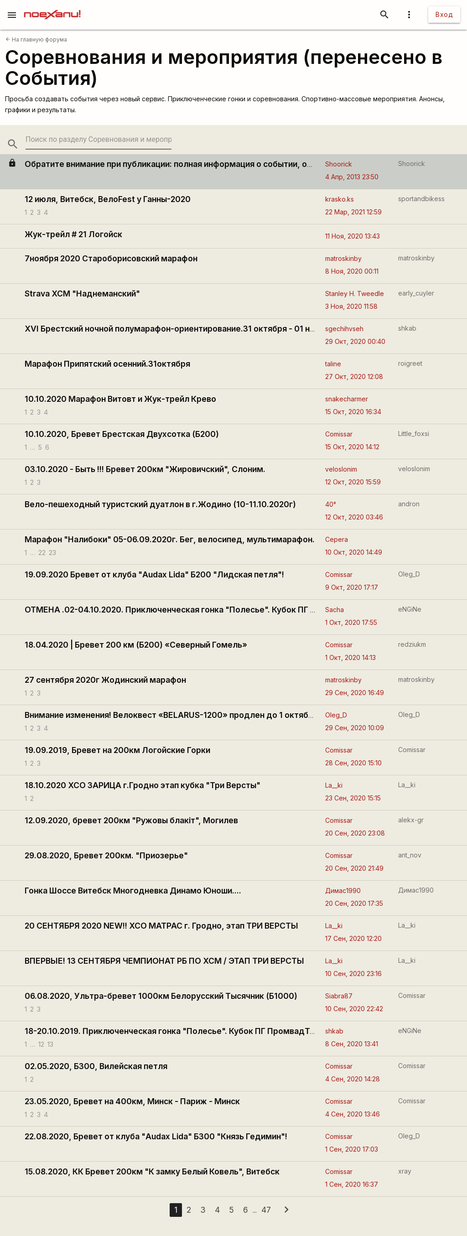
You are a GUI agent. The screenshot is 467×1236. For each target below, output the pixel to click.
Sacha (334, 609)
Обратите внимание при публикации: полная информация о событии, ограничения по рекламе (213, 164)
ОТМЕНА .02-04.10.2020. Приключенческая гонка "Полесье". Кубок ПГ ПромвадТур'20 (200, 609)
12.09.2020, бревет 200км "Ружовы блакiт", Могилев (131, 820)
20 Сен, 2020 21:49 (354, 868)
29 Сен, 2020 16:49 (354, 692)
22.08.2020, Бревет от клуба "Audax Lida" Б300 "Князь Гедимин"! (156, 1136)
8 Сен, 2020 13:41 (351, 1044)
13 (50, 1044)
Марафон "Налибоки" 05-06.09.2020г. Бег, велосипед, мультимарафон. (170, 539)
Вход (444, 14)
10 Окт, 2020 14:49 (353, 552)
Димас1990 (343, 890)
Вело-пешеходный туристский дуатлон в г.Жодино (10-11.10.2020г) (160, 504)
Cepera (336, 539)
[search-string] (98, 139)
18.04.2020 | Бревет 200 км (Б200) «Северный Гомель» (136, 644)
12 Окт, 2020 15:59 (353, 482)
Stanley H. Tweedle (354, 293)
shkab (407, 328)
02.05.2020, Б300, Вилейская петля (96, 1066)
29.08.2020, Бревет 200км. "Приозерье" (106, 855)
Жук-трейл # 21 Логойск (73, 234)
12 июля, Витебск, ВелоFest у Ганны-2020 (108, 199)
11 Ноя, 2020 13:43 (352, 236)
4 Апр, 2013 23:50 (352, 177)
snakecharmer (346, 399)
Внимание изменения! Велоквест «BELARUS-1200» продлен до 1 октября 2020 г (185, 715)
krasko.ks (339, 199)
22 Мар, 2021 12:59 (353, 212)
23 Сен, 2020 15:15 (353, 798)
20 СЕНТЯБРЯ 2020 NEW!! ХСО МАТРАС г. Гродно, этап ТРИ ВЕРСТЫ (161, 925)
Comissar (339, 434)
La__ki (333, 785)
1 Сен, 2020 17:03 (351, 1149)
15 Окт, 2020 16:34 (353, 411)
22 (42, 552)
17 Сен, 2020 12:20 (353, 938)
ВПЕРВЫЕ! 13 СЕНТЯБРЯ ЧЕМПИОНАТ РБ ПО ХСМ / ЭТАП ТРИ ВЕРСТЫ (164, 961)
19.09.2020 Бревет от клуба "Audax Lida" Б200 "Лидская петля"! (154, 574)
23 (52, 552)
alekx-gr (411, 820)
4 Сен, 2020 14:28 (352, 1079)
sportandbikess (421, 199)
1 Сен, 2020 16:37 (351, 1184)
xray (404, 1171)
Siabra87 (339, 996)
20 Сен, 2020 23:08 (355, 833)
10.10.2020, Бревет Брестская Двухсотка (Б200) (122, 434)
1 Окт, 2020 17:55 (351, 622)
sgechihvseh (344, 328)
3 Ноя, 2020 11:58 (351, 306)
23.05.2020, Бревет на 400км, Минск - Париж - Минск (132, 1101)
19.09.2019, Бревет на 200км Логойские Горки (117, 750)
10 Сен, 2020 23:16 (353, 973)
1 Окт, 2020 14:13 (350, 657)
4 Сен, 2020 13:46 (352, 1114)
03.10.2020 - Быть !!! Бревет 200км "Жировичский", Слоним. (145, 469)
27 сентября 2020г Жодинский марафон (105, 680)
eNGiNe (409, 609)
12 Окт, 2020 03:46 (354, 517)
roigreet (410, 363)
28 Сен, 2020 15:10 (353, 763)
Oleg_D (409, 574)
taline (333, 364)
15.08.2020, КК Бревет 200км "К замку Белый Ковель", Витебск (152, 1171)
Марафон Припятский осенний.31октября (107, 364)
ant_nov (409, 855)
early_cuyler (416, 293)
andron (409, 504)
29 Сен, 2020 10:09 (354, 728)
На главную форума (36, 39)
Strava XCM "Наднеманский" (82, 293)
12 (41, 1044)
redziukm (412, 644)
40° (330, 504)
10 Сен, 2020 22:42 (354, 1009)
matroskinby (343, 258)
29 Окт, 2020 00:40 (355, 341)
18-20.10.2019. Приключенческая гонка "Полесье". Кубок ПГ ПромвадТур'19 (178, 1031)
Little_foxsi (413, 433)
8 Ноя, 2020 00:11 (352, 271)
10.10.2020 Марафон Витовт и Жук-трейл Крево (120, 399)
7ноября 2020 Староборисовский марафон (111, 258)
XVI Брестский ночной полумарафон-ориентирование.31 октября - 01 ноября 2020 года (201, 328)
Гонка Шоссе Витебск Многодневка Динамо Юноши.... (133, 890)
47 (266, 1210)
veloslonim (341, 469)
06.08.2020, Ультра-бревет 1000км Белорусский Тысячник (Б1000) (161, 996)
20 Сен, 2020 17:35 (354, 903)
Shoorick (338, 164)
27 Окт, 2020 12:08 (354, 376)
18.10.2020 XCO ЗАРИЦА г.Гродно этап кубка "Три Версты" (142, 785)
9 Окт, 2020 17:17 (351, 587)
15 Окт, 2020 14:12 (352, 447)
